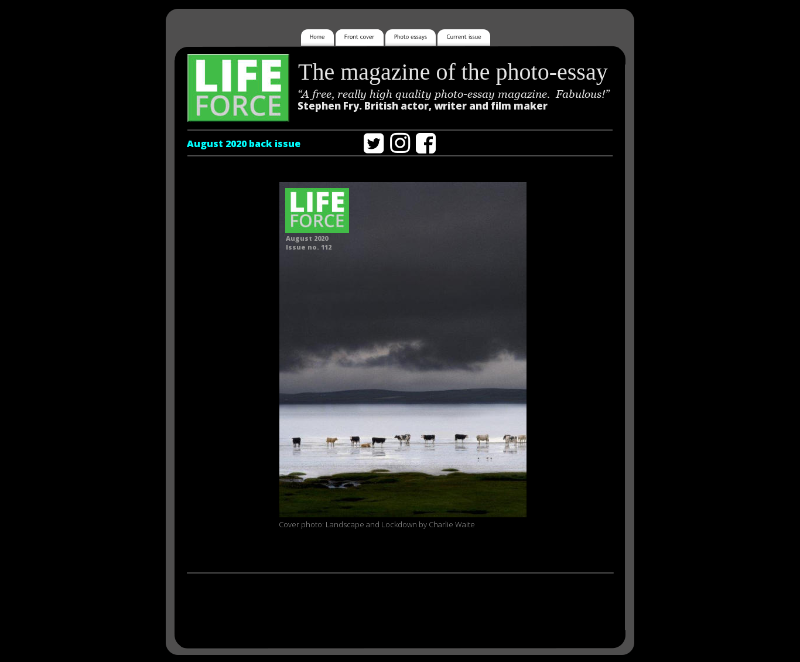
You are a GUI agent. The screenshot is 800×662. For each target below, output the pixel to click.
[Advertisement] (400, 607)
